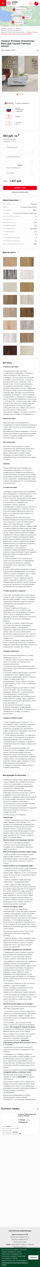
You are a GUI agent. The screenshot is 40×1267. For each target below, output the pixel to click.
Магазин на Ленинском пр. (20, 1239)
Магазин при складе (20, 1242)
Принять (33, 1257)
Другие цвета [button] (10, 252)
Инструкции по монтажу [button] (15, 775)
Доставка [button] (8, 363)
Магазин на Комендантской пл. (20, 1237)
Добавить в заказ (20, 187)
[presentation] (33, 1109)
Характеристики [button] (12, 200)
